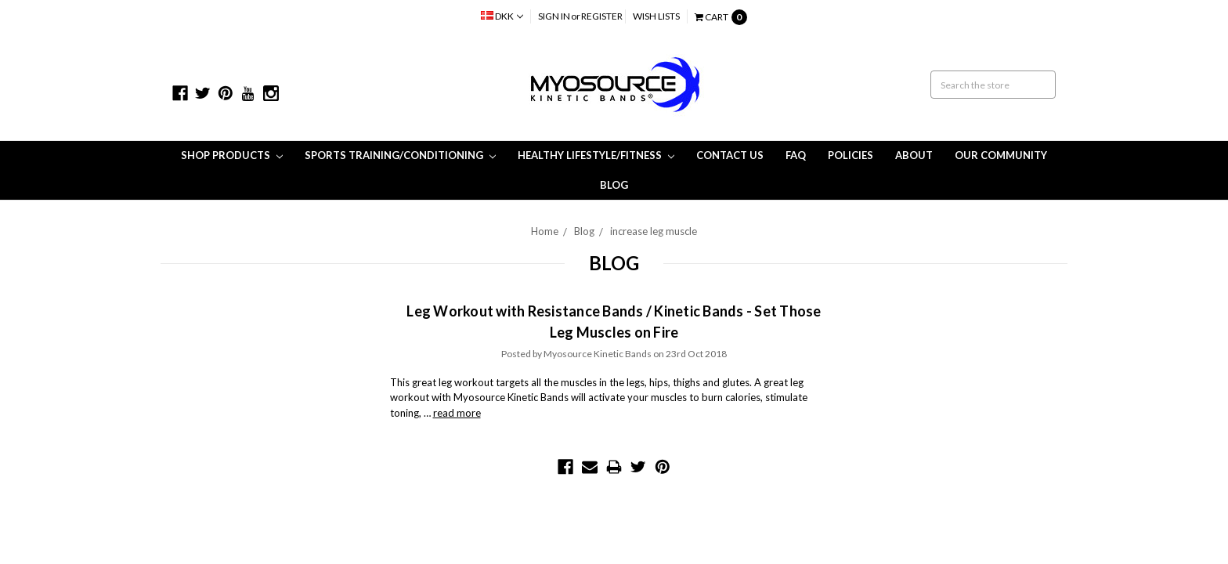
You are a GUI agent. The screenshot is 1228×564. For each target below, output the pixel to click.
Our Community (1001, 155)
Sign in (554, 16)
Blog (614, 185)
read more (457, 413)
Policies (850, 155)
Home (544, 231)
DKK (502, 16)
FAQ (796, 155)
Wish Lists (656, 16)
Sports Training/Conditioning (400, 155)
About (914, 155)
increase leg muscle (653, 231)
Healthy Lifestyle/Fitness (596, 155)
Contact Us (730, 155)
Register (602, 16)
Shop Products (232, 155)
